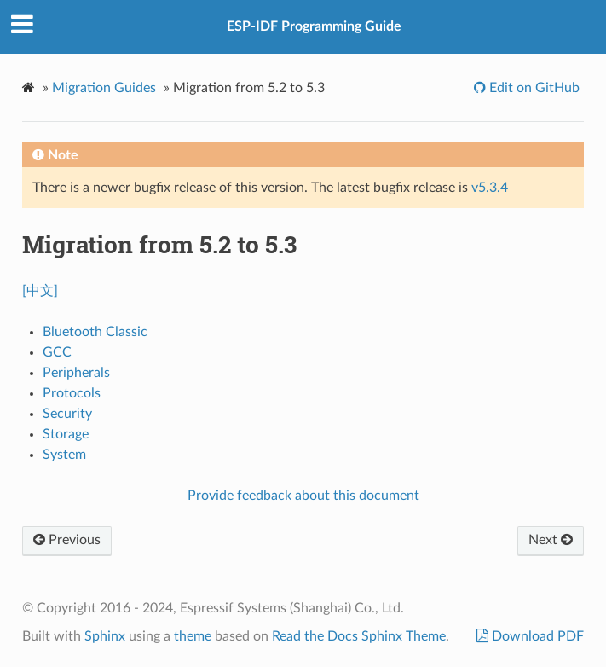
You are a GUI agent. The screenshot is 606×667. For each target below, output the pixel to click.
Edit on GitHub (533, 88)
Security (67, 413)
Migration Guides (104, 88)
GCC (57, 352)
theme (192, 636)
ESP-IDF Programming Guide (314, 26)
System (64, 454)
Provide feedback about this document (303, 495)
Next (550, 540)
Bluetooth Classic (95, 332)
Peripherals (76, 373)
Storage (66, 434)
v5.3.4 (489, 187)
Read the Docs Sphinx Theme (359, 636)
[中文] (40, 291)
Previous (67, 540)
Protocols (72, 393)
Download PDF (536, 636)
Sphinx (104, 636)
